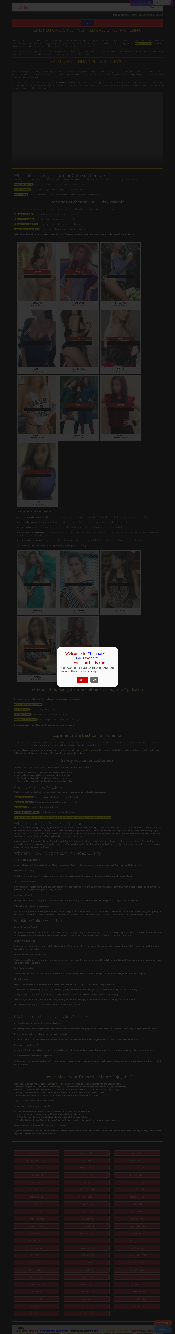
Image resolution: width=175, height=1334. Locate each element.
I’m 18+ (82, 680)
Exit (94, 680)
